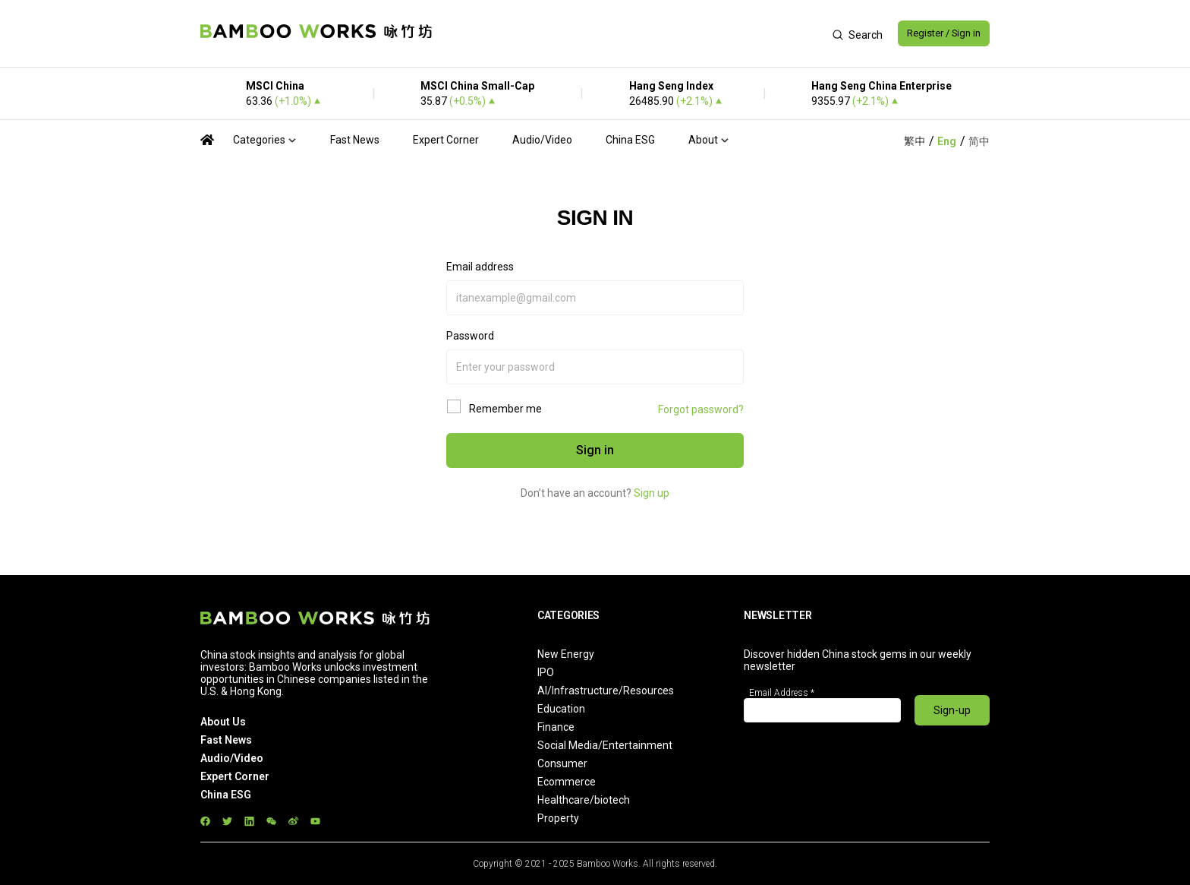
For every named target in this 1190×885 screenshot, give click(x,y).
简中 (979, 141)
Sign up (651, 493)
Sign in (595, 450)
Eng (946, 141)
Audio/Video (542, 140)
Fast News (354, 140)
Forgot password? (701, 409)
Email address (480, 267)
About (703, 140)
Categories (259, 140)
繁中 (914, 141)
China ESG (630, 140)
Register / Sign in (937, 33)
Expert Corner (446, 140)
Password (470, 336)
